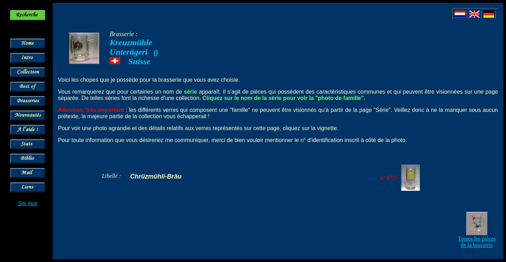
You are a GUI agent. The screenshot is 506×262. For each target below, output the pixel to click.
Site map (28, 203)
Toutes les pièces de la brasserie (477, 242)
